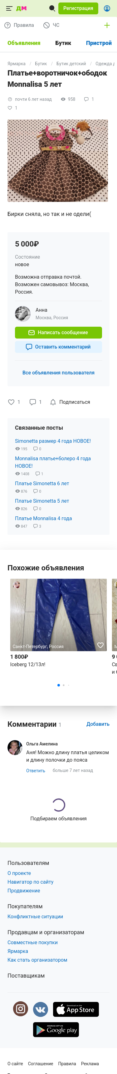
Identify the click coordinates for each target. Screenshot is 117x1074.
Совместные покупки (32, 942)
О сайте (15, 1063)
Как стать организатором (37, 960)
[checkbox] (71, 402)
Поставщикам (26, 975)
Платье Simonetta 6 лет (42, 483)
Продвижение (23, 891)
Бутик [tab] (63, 43)
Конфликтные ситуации (35, 917)
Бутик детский (71, 63)
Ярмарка (16, 63)
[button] (78, 8)
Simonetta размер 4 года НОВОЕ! (53, 441)
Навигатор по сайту (30, 882)
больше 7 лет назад (73, 770)
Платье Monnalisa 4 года (43, 518)
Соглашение (40, 1063)
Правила (67, 1063)
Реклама (90, 1063)
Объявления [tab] (24, 43)
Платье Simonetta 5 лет (42, 501)
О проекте (19, 873)
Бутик (41, 63)
